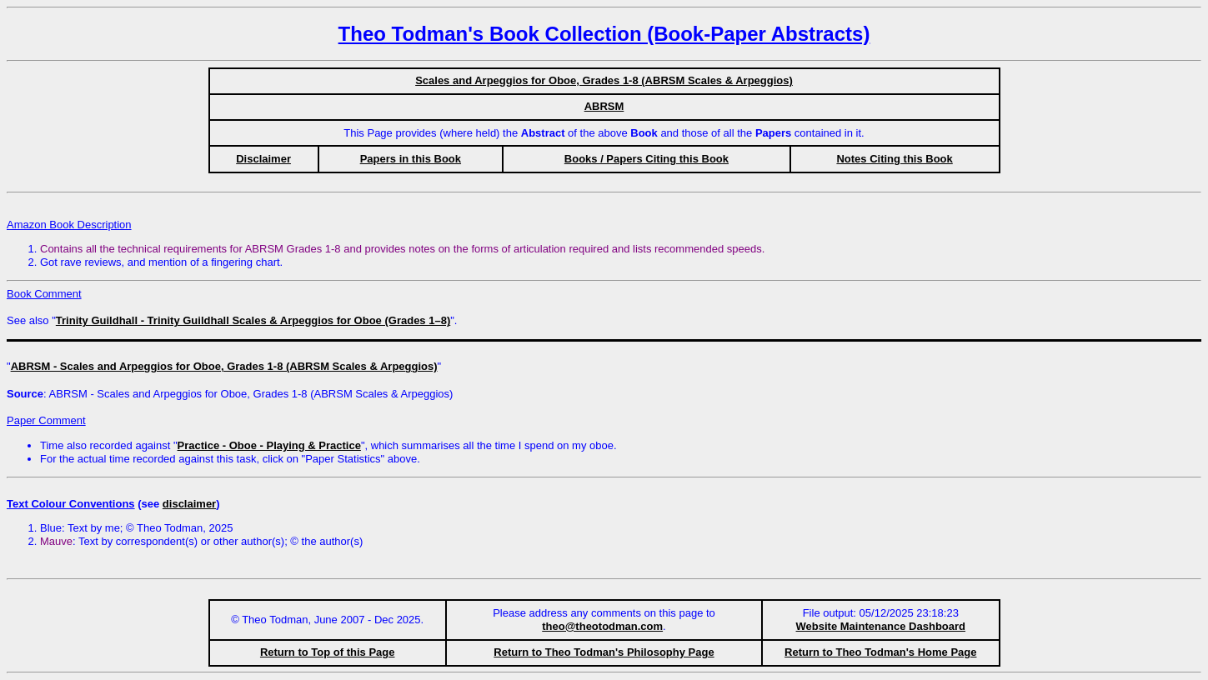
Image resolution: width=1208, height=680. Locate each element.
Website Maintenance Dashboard (880, 626)
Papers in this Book (410, 158)
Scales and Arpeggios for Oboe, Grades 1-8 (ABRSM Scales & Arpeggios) (604, 80)
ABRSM (604, 106)
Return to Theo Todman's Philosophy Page (604, 652)
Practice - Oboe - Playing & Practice (269, 445)
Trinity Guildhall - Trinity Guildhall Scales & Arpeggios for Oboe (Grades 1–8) (253, 320)
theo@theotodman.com (602, 626)
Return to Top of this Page (327, 652)
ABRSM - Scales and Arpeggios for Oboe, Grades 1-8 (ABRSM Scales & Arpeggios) (224, 366)
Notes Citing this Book (894, 158)
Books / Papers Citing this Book (646, 158)
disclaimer (189, 504)
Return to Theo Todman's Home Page (880, 652)
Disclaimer (263, 158)
